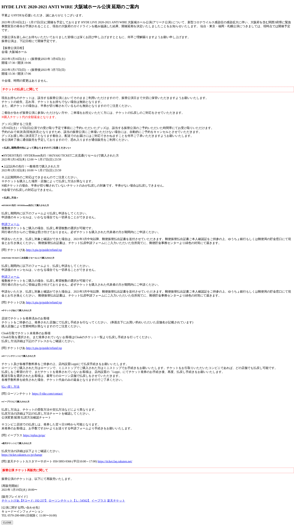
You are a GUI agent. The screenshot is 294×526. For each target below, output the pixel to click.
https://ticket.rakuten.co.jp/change (22, 454)
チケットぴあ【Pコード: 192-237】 (25, 500)
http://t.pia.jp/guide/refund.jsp (44, 249)
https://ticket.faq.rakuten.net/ (115, 461)
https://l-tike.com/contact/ (47, 393)
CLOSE (7, 522)
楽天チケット (116, 500)
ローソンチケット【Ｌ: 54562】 (70, 500)
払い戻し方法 (11, 386)
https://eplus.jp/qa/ (34, 435)
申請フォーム (11, 224)
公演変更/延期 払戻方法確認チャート (26, 417)
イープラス (98, 500)
